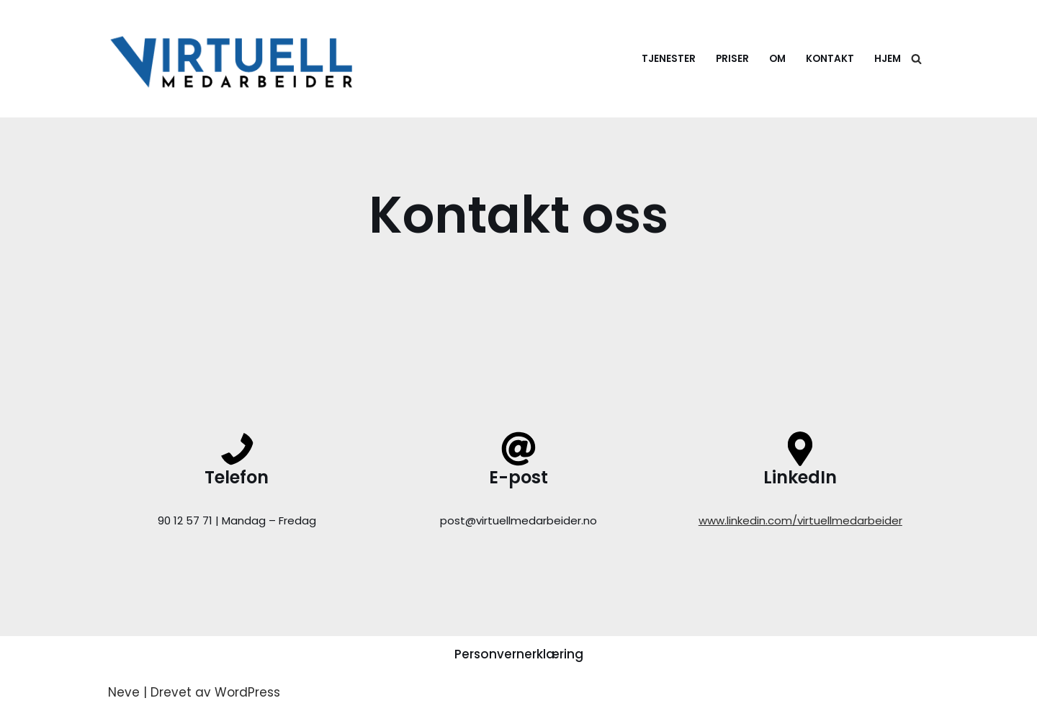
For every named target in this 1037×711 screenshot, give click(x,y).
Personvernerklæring (518, 654)
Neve (124, 692)
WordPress (247, 692)
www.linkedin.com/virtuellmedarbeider (800, 520)
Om (777, 59)
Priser (732, 59)
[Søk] (916, 58)
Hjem (887, 59)
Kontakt (830, 59)
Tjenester (669, 59)
